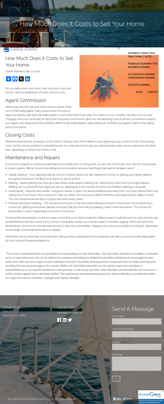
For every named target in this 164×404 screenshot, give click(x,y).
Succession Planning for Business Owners (141, 76)
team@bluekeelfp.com (70, 312)
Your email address (135, 329)
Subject (128, 341)
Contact (153, 92)
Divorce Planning (139, 85)
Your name (130, 316)
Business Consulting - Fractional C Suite (142, 55)
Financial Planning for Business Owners (142, 65)
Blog (139, 92)
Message (129, 354)
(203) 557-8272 (65, 307)
